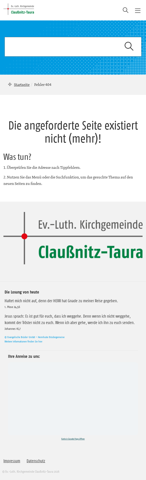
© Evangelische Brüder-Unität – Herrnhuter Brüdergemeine (35, 337)
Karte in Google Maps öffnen (73, 438)
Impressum (11, 460)
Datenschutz (36, 460)
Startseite (22, 84)
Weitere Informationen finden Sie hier (23, 341)
